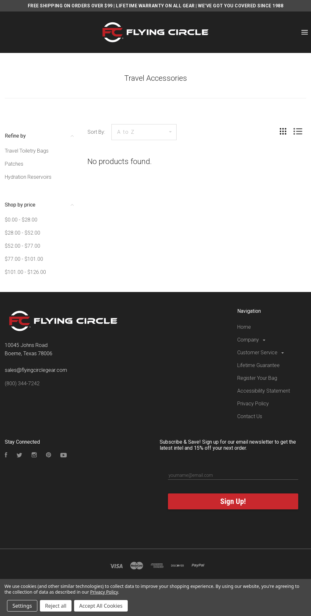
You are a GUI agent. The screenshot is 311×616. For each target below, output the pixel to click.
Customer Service (261, 352)
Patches (14, 164)
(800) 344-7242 (22, 383)
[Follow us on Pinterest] (48, 456)
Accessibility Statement (263, 391)
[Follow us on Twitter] (19, 456)
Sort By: (96, 132)
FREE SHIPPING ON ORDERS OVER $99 (70, 5)
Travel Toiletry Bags (27, 151)
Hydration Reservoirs (28, 177)
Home (244, 327)
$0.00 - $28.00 (21, 220)
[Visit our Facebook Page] (6, 456)
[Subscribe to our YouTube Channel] (63, 456)
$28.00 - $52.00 (22, 233)
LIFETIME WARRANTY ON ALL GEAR (155, 5)
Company (251, 340)
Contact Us (249, 416)
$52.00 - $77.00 (22, 246)
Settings (22, 605)
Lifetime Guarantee (258, 365)
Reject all (55, 605)
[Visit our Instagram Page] (34, 456)
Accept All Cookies (101, 605)
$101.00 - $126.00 (25, 272)
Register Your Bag (257, 378)
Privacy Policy (253, 404)
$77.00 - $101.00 (24, 259)
